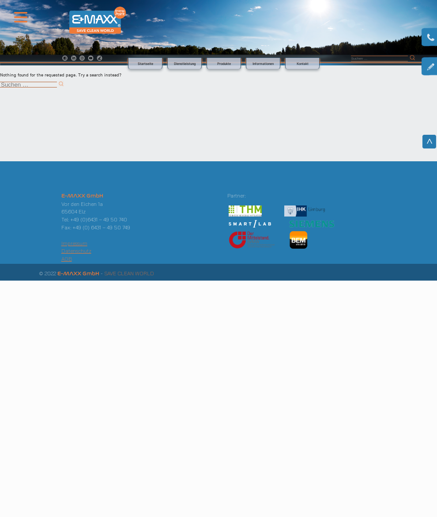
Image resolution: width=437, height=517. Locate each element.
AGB (66, 258)
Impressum (74, 243)
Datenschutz (76, 250)
